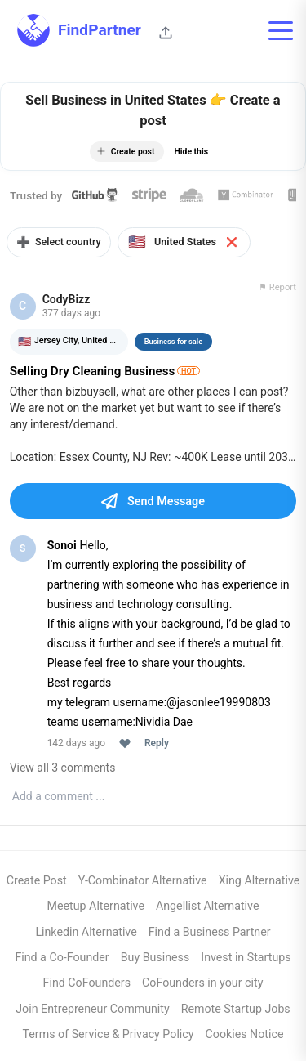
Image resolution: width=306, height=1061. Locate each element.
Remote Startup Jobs (235, 1009)
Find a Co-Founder (62, 958)
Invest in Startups (245, 958)
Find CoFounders (87, 984)
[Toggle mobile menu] (280, 30)
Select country (60, 242)
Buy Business (155, 958)
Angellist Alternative (207, 907)
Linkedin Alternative (85, 932)
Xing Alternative (259, 881)
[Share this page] (165, 32)
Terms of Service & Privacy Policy (108, 1034)
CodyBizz (66, 300)
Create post (125, 151)
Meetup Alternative (95, 907)
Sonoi (62, 546)
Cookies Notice (245, 1034)
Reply (156, 744)
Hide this (191, 151)
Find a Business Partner (210, 932)
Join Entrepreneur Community (92, 1009)
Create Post (37, 881)
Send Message (153, 502)
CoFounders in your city (202, 984)
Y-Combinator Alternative (142, 881)
